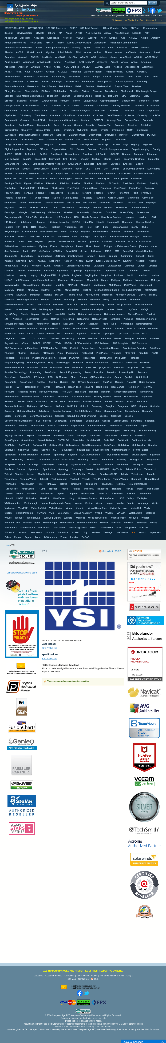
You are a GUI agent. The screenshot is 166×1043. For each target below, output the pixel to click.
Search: (108, 3)
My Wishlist (129, 20)
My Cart (140, 20)
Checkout (150, 20)
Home (7, 545)
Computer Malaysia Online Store (22, 573)
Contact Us (83, 979)
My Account (117, 20)
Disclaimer (69, 976)
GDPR (94, 976)
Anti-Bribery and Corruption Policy (115, 976)
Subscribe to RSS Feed (113, 551)
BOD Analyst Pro (49, 648)
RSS (96, 979)
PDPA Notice (83, 976)
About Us (38, 976)
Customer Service (53, 976)
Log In (159, 20)
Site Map (72, 979)
